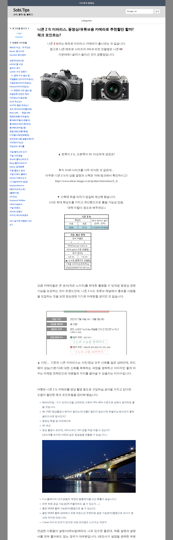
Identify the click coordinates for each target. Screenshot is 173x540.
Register (19, 30)
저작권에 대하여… (78, 2)
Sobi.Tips (21, 9)
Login (19, 26)
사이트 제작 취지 (17, 2)
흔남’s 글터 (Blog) (112, 2)
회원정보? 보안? (37, 2)
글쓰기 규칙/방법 (57, 2)
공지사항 (95, 2)
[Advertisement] (86, 124)
